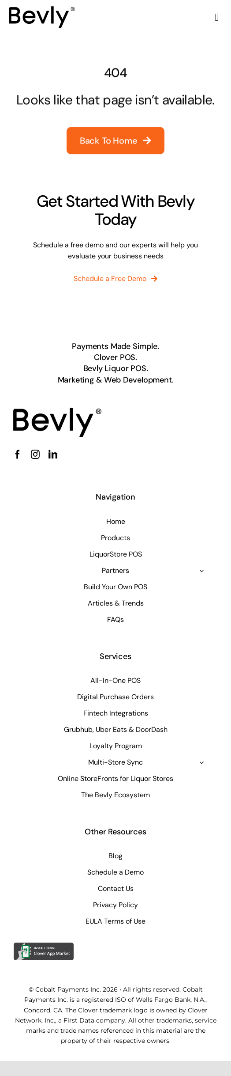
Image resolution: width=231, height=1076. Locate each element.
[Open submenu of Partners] (201, 571)
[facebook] (17, 454)
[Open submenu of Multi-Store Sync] (201, 762)
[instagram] (35, 454)
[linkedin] (52, 454)
